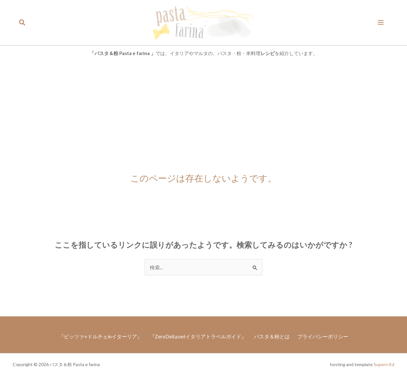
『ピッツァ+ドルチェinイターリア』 (96, 336)
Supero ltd (384, 364)
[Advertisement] (203, 109)
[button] (22, 22)
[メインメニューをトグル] (381, 23)
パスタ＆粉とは (273, 336)
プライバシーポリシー (326, 336)
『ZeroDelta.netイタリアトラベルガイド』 (196, 336)
